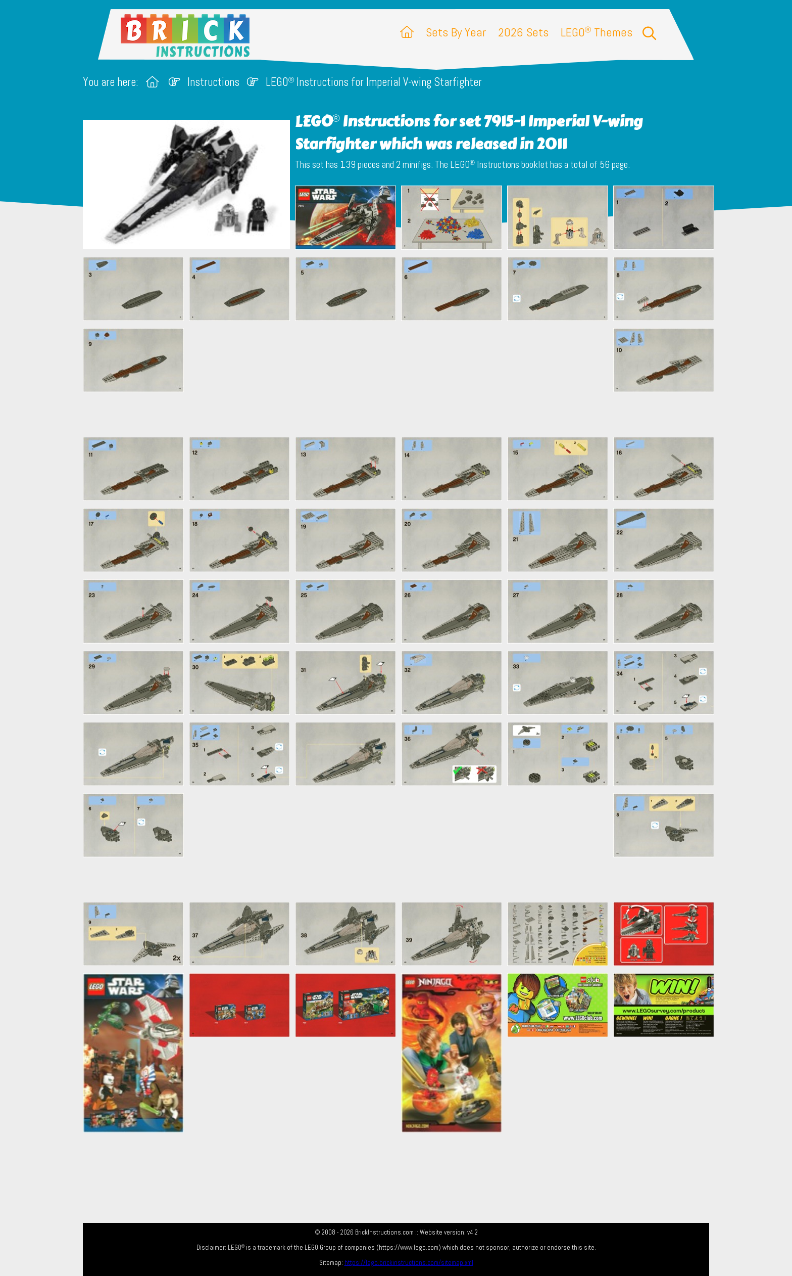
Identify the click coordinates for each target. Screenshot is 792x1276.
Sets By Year (456, 32)
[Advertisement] (401, 378)
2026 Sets (523, 32)
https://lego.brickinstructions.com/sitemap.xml (408, 1262)
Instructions (213, 82)
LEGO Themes (596, 32)
